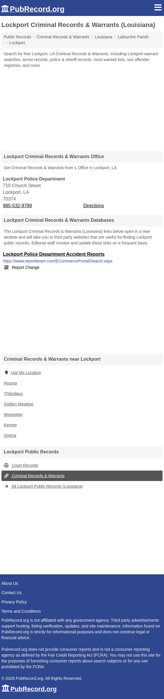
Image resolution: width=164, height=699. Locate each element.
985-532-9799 (17, 205)
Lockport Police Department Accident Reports (54, 254)
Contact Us (11, 592)
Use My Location (22, 372)
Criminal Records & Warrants (34, 475)
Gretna (10, 435)
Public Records (17, 37)
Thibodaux (13, 393)
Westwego (13, 414)
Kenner (10, 425)
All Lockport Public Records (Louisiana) (43, 486)
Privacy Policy (14, 602)
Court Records (21, 465)
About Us (9, 583)
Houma (10, 383)
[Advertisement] (82, 107)
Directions (93, 205)
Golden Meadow (18, 404)
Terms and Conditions (21, 611)
